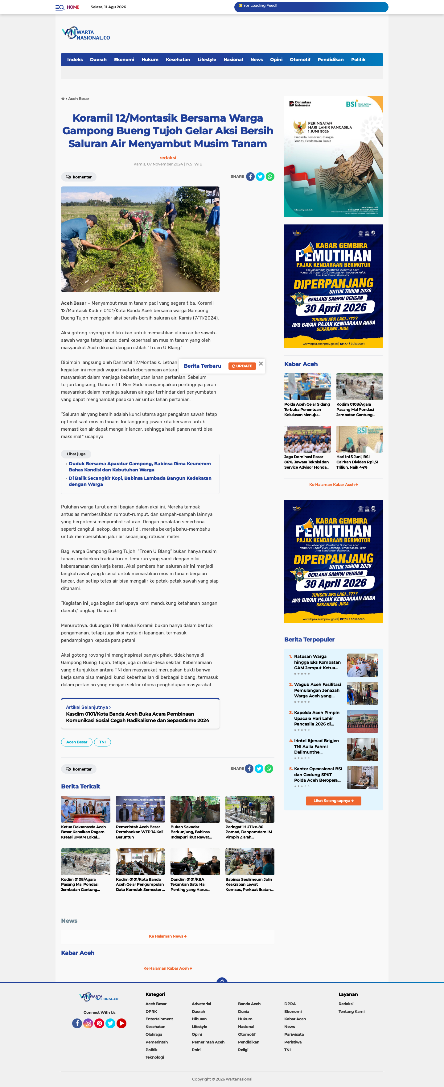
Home (73, 7)
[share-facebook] (250, 176)
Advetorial (201, 1003)
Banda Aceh (249, 1003)
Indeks (75, 59)
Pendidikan (331, 59)
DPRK (151, 1011)
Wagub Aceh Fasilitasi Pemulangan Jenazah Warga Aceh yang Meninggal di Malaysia (317, 690)
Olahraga (154, 1034)
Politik (358, 59)
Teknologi (155, 1057)
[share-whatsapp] (270, 176)
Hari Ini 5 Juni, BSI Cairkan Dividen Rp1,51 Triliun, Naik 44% (357, 462)
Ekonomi (124, 59)
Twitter (113, 1026)
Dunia (243, 1011)
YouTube (126, 1026)
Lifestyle (207, 59)
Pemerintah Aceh (208, 1042)
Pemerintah (157, 1042)
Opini (276, 59)
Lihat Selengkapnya (334, 800)
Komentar (79, 176)
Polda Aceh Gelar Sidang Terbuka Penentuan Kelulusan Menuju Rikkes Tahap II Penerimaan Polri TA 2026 (307, 409)
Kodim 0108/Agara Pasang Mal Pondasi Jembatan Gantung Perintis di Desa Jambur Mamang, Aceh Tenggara (359, 409)
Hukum (150, 59)
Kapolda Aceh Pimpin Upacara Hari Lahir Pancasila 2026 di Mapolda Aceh (316, 718)
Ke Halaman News (168, 936)
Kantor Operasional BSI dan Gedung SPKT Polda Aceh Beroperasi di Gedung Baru (318, 774)
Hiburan (199, 1019)
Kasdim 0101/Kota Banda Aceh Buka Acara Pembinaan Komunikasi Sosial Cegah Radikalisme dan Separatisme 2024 (137, 717)
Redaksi (346, 1003)
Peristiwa (293, 1042)
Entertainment (159, 1019)
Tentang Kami (351, 1011)
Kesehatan (178, 59)
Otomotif (300, 59)
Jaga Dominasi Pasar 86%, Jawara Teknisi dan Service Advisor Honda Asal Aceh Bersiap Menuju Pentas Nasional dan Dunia (306, 462)
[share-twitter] (260, 176)
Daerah (98, 59)
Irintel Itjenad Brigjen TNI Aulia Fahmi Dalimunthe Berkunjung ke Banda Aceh (317, 746)
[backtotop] (222, 983)
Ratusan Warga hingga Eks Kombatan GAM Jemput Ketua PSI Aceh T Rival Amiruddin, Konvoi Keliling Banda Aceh (317, 662)
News (256, 59)
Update (242, 366)
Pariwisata (294, 1034)
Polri (196, 1049)
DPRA (290, 1003)
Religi (243, 1049)
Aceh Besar (76, 742)
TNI (102, 742)
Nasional (233, 59)
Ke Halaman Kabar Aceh (167, 968)
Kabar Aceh (77, 953)
